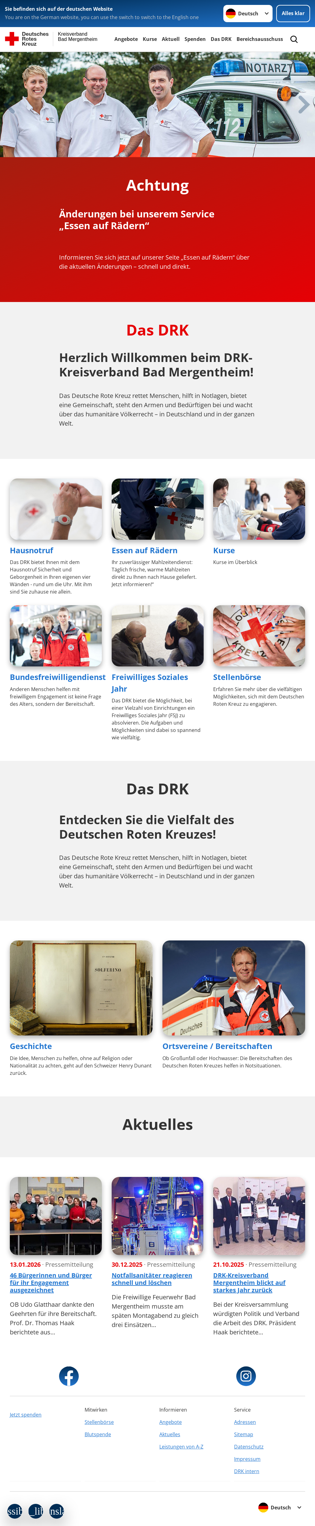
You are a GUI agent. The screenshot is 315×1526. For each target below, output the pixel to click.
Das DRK (221, 39)
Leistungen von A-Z (181, 1446)
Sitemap (243, 1434)
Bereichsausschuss (260, 39)
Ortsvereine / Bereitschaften (217, 1046)
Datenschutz (249, 1446)
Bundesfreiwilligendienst (58, 677)
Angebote (126, 39)
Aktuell (171, 39)
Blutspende (98, 1434)
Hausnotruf (31, 550)
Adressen (245, 1422)
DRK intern (246, 1471)
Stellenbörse (237, 677)
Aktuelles (169, 1434)
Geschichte (31, 1046)
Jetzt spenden (26, 1414)
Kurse (150, 39)
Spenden (195, 39)
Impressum (247, 1459)
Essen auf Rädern (144, 550)
